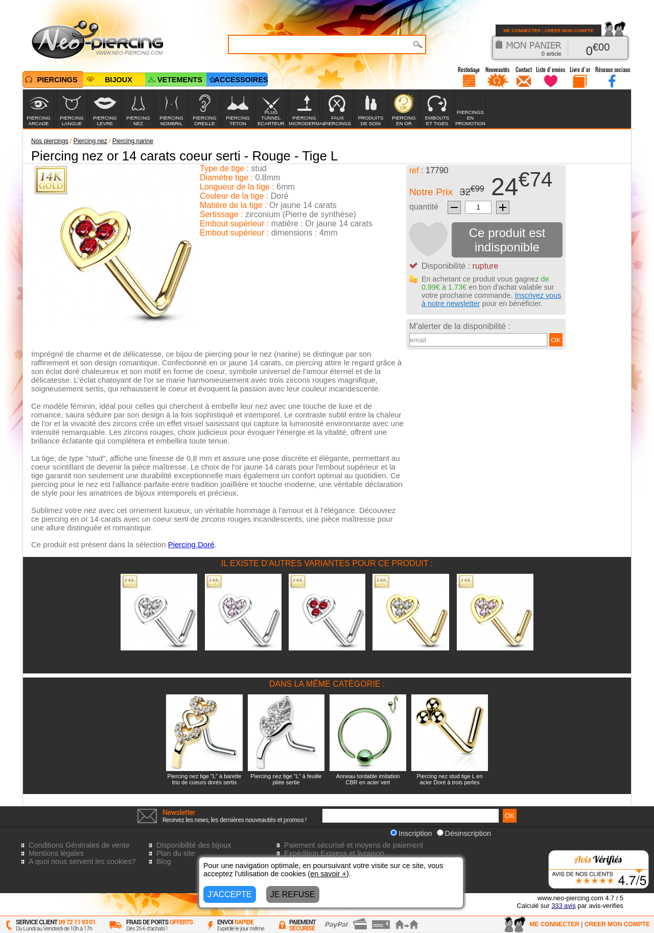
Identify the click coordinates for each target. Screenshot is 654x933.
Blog (163, 861)
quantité (423, 206)
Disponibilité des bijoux (193, 845)
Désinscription (464, 833)
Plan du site (175, 853)
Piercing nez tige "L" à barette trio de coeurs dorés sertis (205, 779)
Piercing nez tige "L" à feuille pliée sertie (285, 779)
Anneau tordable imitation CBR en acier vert (368, 779)
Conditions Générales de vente (79, 845)
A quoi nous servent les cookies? (82, 861)
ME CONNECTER (522, 30)
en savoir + (328, 874)
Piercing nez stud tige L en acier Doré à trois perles (449, 779)
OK (555, 340)
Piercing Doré (191, 544)
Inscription (411, 833)
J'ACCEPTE (229, 894)
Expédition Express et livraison (334, 853)
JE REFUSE (292, 894)
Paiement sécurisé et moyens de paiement (353, 845)
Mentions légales (56, 853)
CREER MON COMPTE (569, 30)
